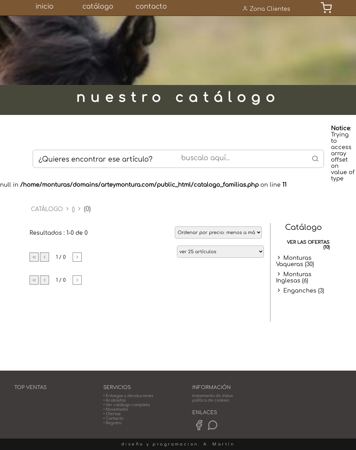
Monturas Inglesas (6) (294, 277)
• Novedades (115, 409)
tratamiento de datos (212, 396)
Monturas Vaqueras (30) (295, 261)
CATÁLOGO (48, 209)
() (73, 209)
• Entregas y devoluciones (128, 396)
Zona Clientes (266, 9)
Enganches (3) (303, 291)
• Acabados (114, 400)
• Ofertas (112, 414)
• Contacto (113, 418)
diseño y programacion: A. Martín (178, 444)
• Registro (112, 423)
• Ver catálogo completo (126, 405)
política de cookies (210, 400)
